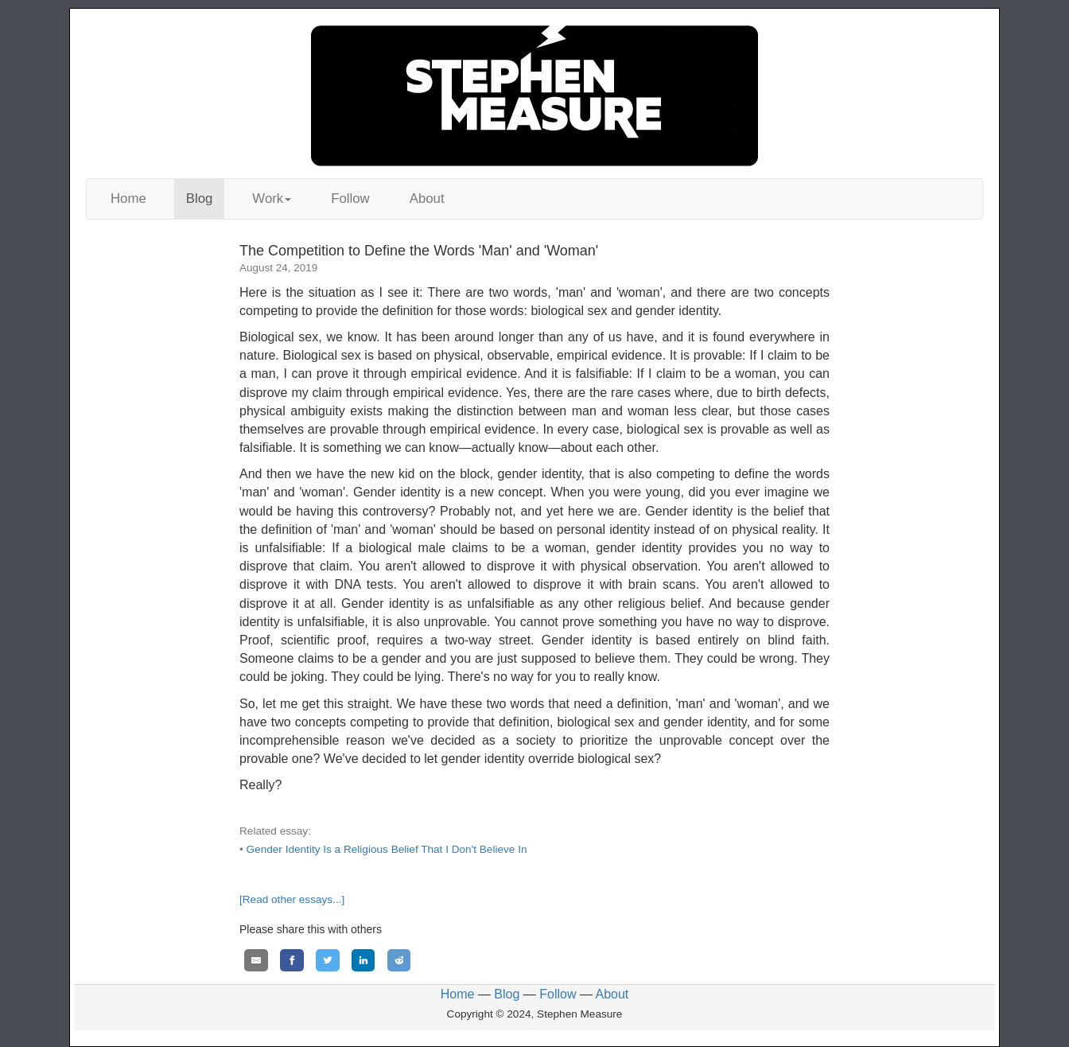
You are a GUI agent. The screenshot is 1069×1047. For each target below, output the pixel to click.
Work (271, 198)
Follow (350, 198)
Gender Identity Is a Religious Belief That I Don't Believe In (387, 849)
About (427, 198)
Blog (199, 198)
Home (128, 198)
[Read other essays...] (291, 899)
